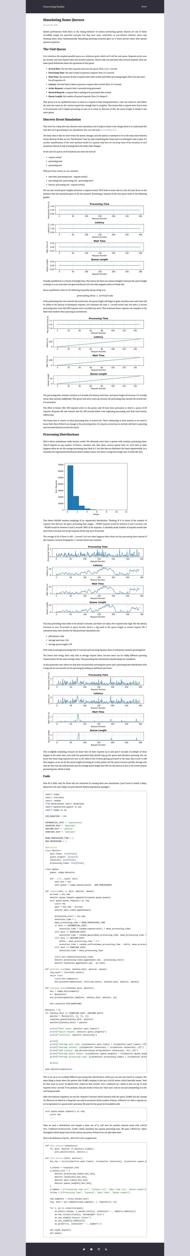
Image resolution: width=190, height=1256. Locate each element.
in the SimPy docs (108, 130)
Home (144, 6)
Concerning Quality (54, 6)
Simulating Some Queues (63, 20)
